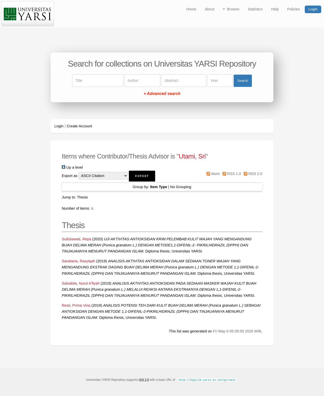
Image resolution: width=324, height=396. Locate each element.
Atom (212, 174)
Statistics (255, 9)
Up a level (72, 167)
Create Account (79, 126)
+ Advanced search (162, 94)
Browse (233, 9)
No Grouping (180, 187)
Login (312, 9)
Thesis (82, 197)
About (209, 9)
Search (242, 81)
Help (275, 9)
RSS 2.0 (252, 174)
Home (191, 9)
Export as (69, 176)
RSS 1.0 (231, 174)
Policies (293, 9)
